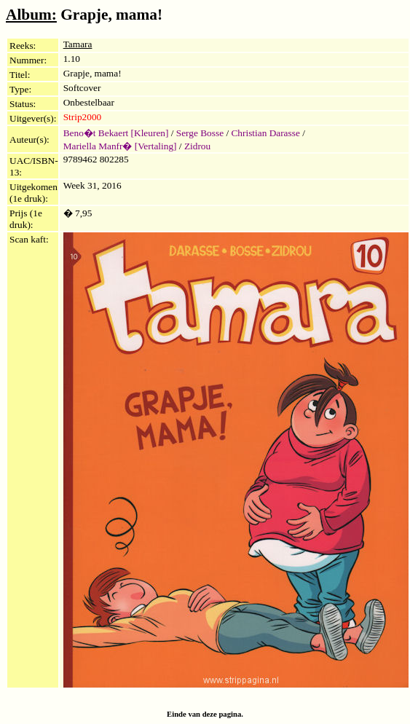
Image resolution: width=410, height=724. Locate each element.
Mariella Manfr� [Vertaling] (120, 146)
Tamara (77, 44)
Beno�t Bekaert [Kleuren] (116, 132)
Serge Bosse (200, 132)
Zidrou (197, 146)
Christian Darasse (265, 132)
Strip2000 (82, 116)
